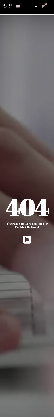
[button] (18, 7)
